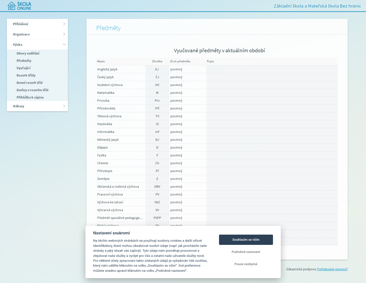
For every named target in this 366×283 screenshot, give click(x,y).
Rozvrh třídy (25, 75)
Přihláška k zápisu (30, 97)
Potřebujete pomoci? (332, 269)
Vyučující (23, 68)
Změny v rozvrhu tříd (32, 90)
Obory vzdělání (27, 53)
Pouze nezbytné (245, 264)
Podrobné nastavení (246, 252)
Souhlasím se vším (246, 239)
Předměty (23, 60)
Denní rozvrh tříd (29, 82)
